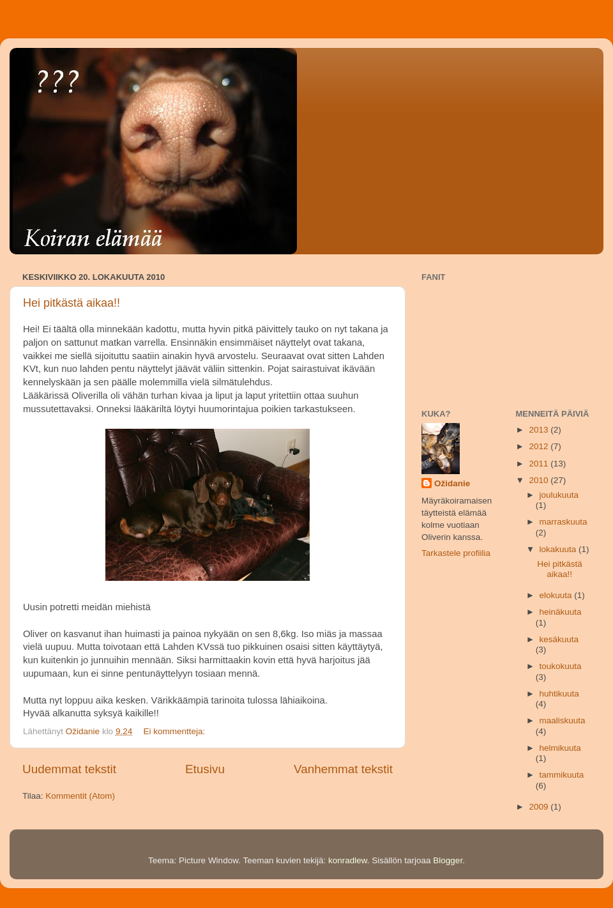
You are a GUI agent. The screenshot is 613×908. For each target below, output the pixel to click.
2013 (539, 430)
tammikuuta (562, 775)
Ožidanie (452, 483)
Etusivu (205, 769)
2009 (539, 807)
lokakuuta (559, 549)
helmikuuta (560, 748)
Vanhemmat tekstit (343, 769)
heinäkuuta (561, 612)
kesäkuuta (559, 639)
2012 (539, 446)
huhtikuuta (559, 693)
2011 (539, 463)
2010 (539, 480)
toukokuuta (561, 666)
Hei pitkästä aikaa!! (71, 302)
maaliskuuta (563, 720)
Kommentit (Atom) (80, 796)
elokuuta (557, 595)
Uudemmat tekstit (69, 769)
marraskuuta (563, 522)
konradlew (347, 860)
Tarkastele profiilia (455, 553)
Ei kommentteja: (175, 731)
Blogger (447, 860)
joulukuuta (559, 495)
